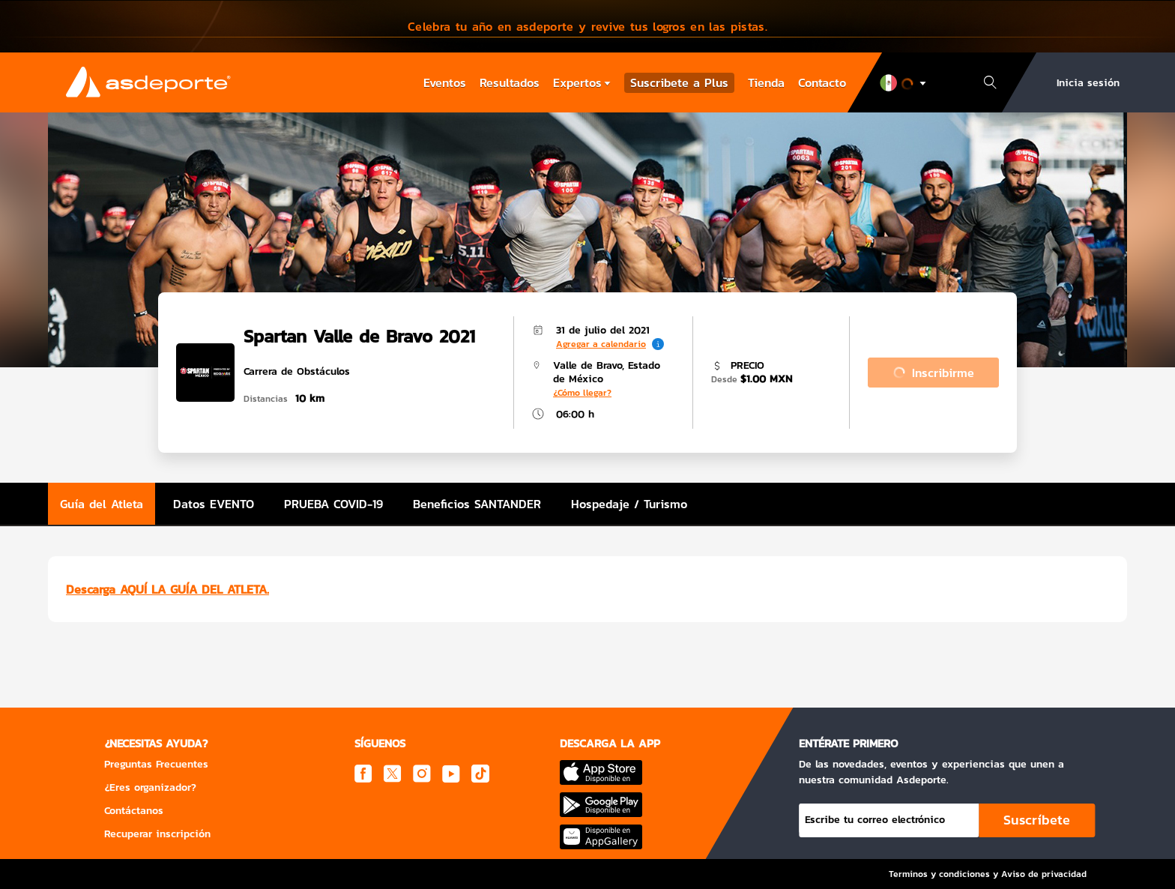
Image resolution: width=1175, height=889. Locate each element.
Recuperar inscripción (157, 834)
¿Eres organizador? (150, 787)
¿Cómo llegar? (582, 393)
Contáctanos (133, 811)
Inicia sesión (1088, 83)
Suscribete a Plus (679, 83)
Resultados (510, 82)
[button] (587, 26)
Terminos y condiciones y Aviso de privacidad (988, 874)
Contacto (822, 82)
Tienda (766, 82)
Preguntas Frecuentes (156, 764)
